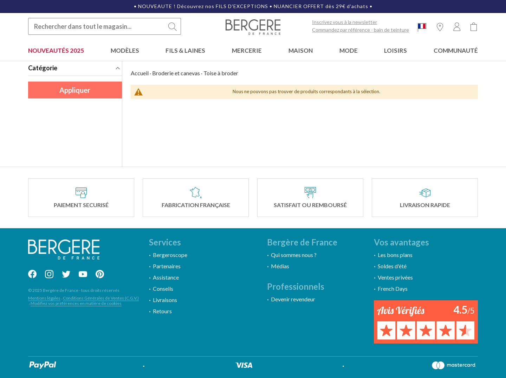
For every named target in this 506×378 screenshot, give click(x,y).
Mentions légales (44, 298)
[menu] (253, 51)
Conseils (163, 288)
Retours (162, 311)
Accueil (140, 73)
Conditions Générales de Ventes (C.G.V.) (101, 298)
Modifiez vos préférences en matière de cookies (76, 303)
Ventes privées (395, 277)
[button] (422, 27)
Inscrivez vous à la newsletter (344, 22)
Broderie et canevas (176, 73)
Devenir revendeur (293, 299)
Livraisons (165, 299)
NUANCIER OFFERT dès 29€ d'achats (321, 6)
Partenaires (167, 266)
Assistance (166, 277)
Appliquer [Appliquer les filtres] (74, 90)
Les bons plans (395, 254)
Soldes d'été (392, 266)
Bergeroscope (170, 254)
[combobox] (104, 26)
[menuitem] (56, 51)
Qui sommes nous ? (294, 254)
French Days (393, 288)
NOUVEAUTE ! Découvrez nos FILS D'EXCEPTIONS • (206, 6)
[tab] (75, 68)
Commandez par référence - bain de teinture (360, 30)
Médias (280, 266)
